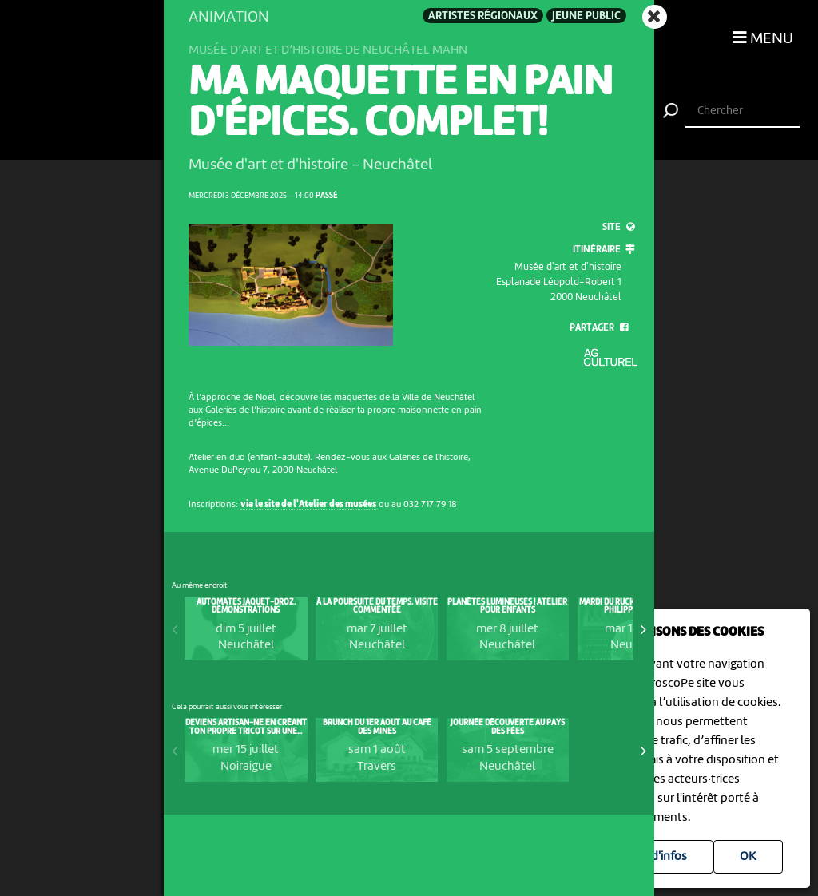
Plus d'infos (656, 856)
